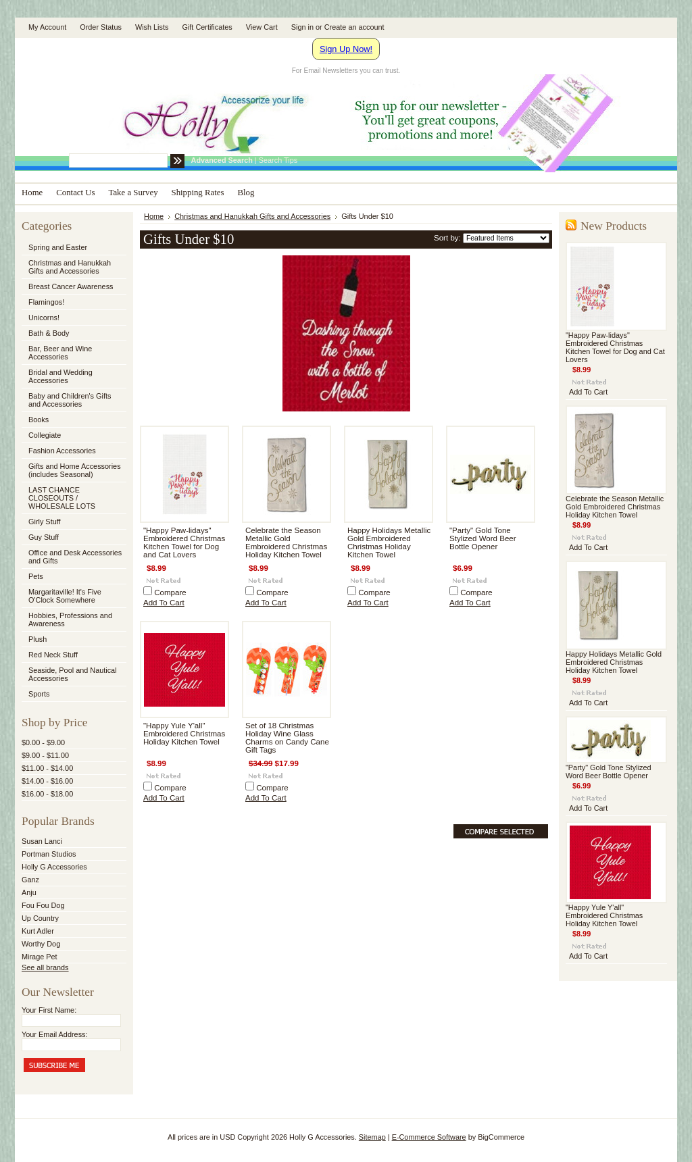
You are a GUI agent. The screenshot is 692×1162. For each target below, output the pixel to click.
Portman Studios (49, 854)
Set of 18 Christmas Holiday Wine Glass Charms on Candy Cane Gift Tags (287, 738)
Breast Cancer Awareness (71, 286)
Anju (29, 892)
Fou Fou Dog (43, 905)
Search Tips (278, 160)
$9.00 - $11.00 (45, 755)
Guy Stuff (43, 537)
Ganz (30, 880)
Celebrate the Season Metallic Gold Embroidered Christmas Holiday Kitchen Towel (286, 542)
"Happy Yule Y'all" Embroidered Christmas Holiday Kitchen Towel (184, 734)
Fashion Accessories (73, 451)
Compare (170, 592)
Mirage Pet (39, 957)
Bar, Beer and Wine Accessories (73, 353)
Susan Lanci (42, 841)
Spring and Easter (57, 247)
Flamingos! (46, 302)
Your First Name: (49, 1010)
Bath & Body (48, 333)
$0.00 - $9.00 (43, 742)
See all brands (45, 967)
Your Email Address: (55, 1034)
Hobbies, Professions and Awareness (73, 619)
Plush (37, 639)
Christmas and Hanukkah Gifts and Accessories (73, 267)
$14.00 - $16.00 (47, 781)
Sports (73, 694)
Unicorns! (43, 317)
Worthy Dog (41, 944)
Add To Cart (163, 603)
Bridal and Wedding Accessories (60, 376)
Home (154, 216)
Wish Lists (152, 27)
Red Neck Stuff (53, 655)
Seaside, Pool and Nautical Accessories (73, 674)
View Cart (262, 27)
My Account (47, 27)
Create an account (354, 27)
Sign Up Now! (346, 49)
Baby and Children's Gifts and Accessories (69, 400)
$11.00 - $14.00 (47, 768)
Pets (73, 577)
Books (38, 419)
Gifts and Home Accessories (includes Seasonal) (73, 470)
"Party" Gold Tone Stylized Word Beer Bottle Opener (482, 538)
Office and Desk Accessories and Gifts (75, 557)
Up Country (40, 918)
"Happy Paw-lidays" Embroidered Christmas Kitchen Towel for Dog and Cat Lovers (184, 542)
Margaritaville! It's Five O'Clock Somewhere (64, 596)
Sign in (302, 27)
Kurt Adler (38, 931)
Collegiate (73, 435)
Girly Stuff (73, 522)
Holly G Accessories (54, 867)
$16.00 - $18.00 (47, 794)
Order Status (101, 27)
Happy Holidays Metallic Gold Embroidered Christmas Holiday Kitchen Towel (388, 542)
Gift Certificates (207, 27)
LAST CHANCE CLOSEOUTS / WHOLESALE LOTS (61, 498)
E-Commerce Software (429, 1137)
